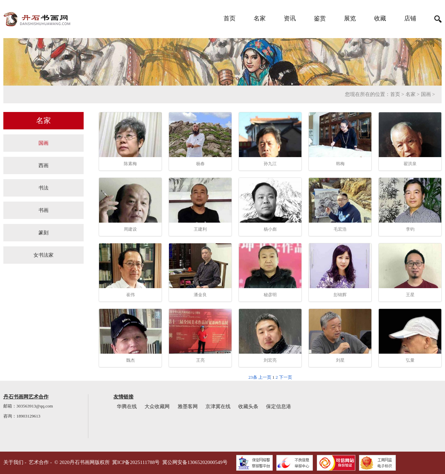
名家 (260, 18)
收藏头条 (248, 406)
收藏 (380, 18)
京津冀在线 (218, 406)
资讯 (290, 18)
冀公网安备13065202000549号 (195, 462)
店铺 (410, 18)
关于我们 (13, 462)
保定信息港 (278, 406)
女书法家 (43, 255)
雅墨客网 (188, 406)
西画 (43, 165)
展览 (350, 18)
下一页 (285, 377)
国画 (426, 94)
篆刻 (43, 232)
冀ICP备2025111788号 (136, 462)
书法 (43, 188)
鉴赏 (320, 18)
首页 (230, 18)
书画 (43, 210)
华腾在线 (127, 406)
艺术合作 (39, 462)
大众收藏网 (157, 406)
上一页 (264, 377)
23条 (253, 377)
